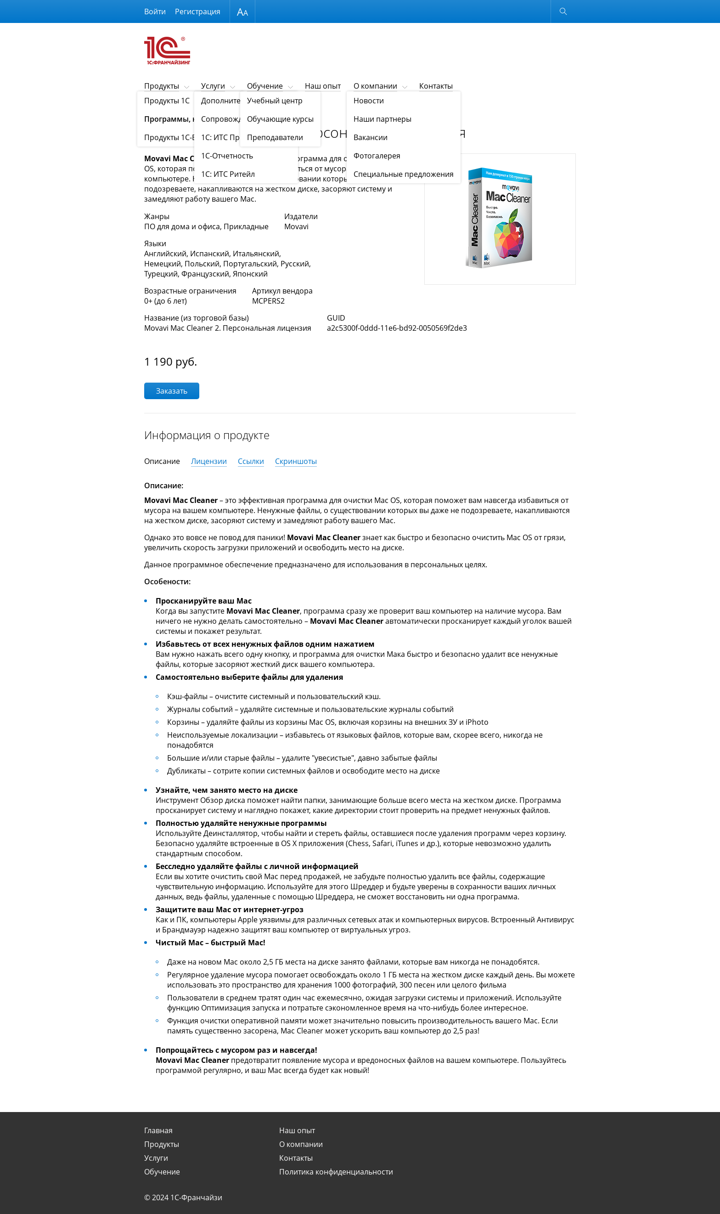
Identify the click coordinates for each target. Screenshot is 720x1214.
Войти (155, 11)
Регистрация (197, 11)
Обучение (265, 86)
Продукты (161, 86)
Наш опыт (323, 86)
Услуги (213, 86)
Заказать (171, 391)
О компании (375, 86)
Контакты (436, 86)
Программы (267, 109)
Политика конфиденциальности (336, 1172)
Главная (158, 1130)
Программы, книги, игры (211, 109)
